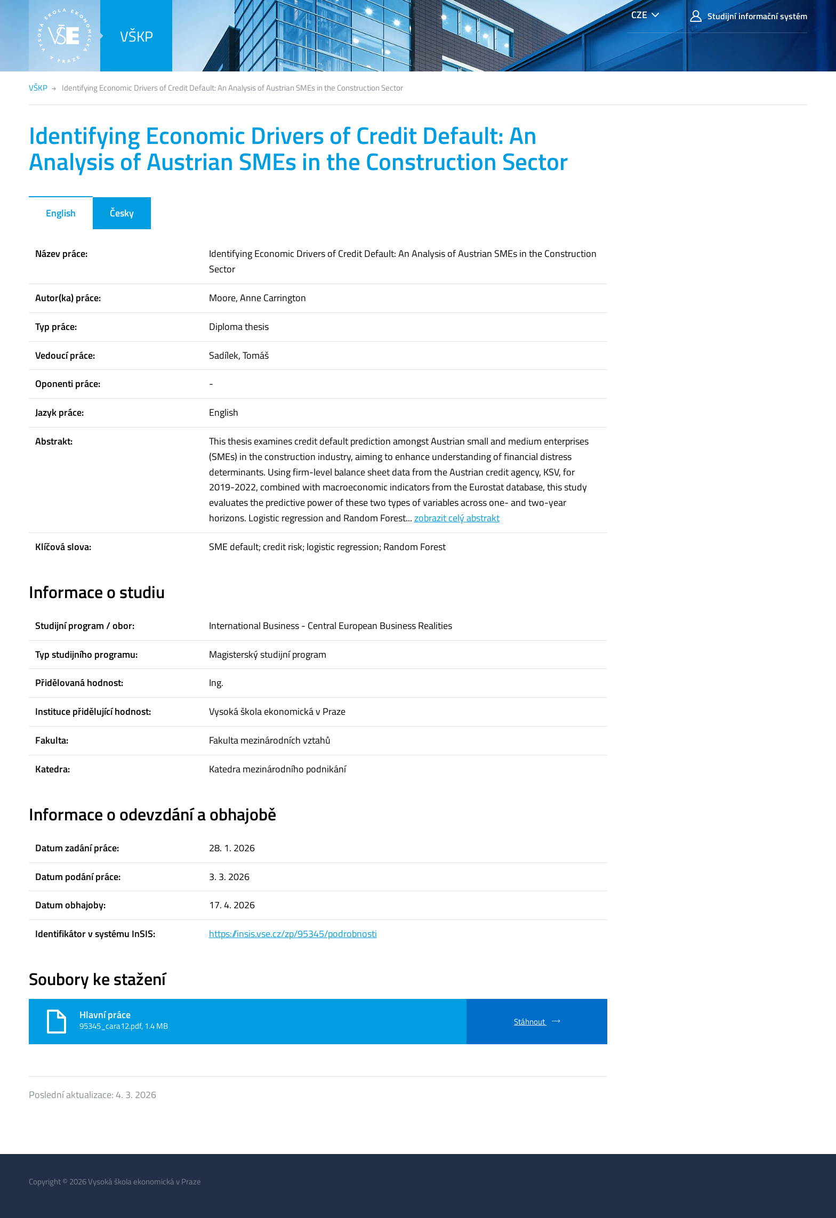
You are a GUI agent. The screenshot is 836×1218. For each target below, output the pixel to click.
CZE (639, 14)
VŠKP (136, 36)
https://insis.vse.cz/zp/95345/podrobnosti (293, 933)
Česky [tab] (122, 213)
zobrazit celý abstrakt (457, 518)
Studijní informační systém (748, 16)
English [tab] (61, 213)
